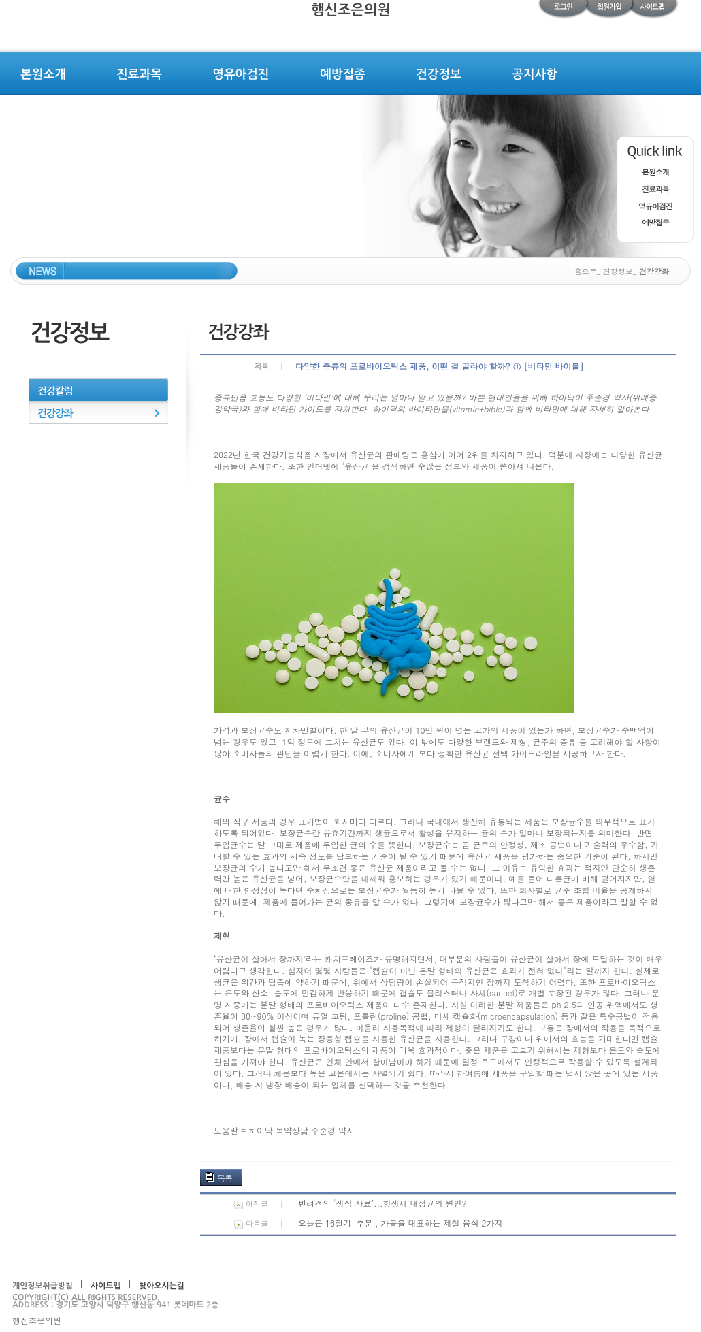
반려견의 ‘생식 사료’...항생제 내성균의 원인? (382, 1203)
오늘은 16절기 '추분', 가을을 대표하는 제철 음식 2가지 (400, 1223)
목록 (224, 1178)
